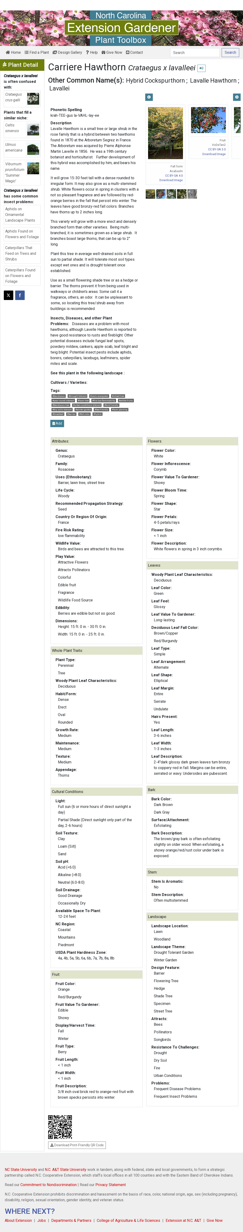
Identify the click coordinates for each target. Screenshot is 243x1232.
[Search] (195, 52)
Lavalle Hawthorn (213, 80)
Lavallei (59, 88)
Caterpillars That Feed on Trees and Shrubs (20, 253)
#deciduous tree (60, 405)
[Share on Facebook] (20, 295)
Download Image (171, 180)
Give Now (112, 52)
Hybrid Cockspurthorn (155, 80)
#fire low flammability (103, 400)
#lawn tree (83, 400)
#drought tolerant (78, 396)
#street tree (118, 396)
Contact (134, 52)
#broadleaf (57, 414)
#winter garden (83, 409)
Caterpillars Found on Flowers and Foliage (20, 276)
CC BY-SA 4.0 (174, 175)
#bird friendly (111, 405)
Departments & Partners (71, 1220)
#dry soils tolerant (62, 409)
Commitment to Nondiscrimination (48, 1185)
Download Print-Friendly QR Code (77, 1145)
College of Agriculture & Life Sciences (128, 1220)
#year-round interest (63, 400)
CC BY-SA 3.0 (217, 149)
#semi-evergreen (99, 396)
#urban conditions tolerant (87, 405)
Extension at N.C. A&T (183, 1220)
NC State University (21, 1169)
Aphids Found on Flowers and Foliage (22, 234)
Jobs (41, 1220)
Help (92, 52)
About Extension (18, 1220)
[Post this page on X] (8, 295)
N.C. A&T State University (65, 1169)
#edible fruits (126, 400)
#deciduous (58, 396)
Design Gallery (67, 52)
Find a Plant (37, 52)
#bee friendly (101, 409)
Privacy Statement (110, 1185)
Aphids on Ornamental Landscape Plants (20, 215)
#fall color (84, 414)
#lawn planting (119, 409)
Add (57, 423)
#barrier (71, 414)
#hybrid (97, 414)
